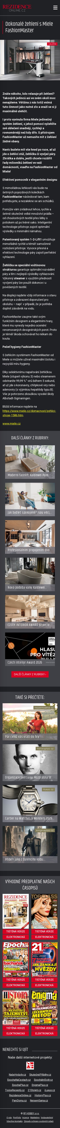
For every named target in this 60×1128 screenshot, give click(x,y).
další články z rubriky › (30, 674)
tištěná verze (15, 931)
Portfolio (17, 1117)
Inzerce (25, 1117)
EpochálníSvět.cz (43, 1079)
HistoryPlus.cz (43, 1095)
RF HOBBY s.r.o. (31, 1113)
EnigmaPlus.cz (40, 1085)
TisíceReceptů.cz (15, 1090)
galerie (52, 44)
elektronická (16, 937)
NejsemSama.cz (39, 1100)
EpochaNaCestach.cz (19, 1079)
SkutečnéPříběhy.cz (40, 1074)
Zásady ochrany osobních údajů (38, 1121)
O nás (9, 1117)
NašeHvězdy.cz (17, 1074)
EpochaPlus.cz (20, 1085)
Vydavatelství (47, 1117)
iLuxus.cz (49, 1090)
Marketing (35, 1117)
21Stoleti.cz (34, 1090)
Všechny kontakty (15, 1121)
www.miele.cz (12, 423)
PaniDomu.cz (19, 1100)
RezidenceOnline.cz (20, 1095)
